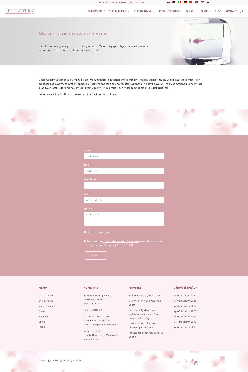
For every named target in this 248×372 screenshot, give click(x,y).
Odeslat (95, 255)
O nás (189, 11)
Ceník (204, 11)
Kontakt (231, 11)
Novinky (43, 316)
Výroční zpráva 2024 (185, 295)
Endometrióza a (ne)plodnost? (145, 295)
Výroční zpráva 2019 (185, 321)
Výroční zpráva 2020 (185, 316)
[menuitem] (168, 3)
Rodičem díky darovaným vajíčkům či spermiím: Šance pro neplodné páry (144, 314)
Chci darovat (142, 11)
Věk (86, 194)
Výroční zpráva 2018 (185, 326)
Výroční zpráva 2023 (185, 300)
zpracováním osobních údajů (120, 241)
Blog (218, 11)
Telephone (90, 179)
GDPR (42, 326)
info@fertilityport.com (104, 324)
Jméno (87, 150)
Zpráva (88, 208)
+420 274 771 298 (136, 2)
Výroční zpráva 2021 (185, 311)
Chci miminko (118, 11)
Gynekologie (96, 11)
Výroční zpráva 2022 (185, 305)
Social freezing (168, 11)
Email (87, 164)
